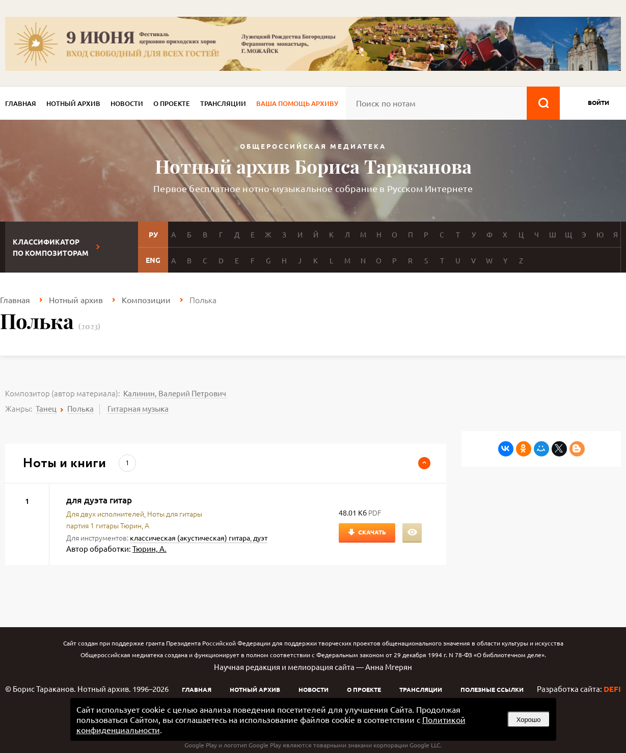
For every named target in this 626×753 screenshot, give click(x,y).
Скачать (372, 532)
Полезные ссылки (492, 689)
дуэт (260, 537)
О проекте (171, 103)
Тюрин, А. (149, 548)
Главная (20, 103)
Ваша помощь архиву (297, 103)
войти (598, 102)
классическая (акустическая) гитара (190, 537)
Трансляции (223, 103)
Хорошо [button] (528, 719)
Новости (127, 103)
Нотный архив (73, 103)
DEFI (612, 689)
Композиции (146, 299)
